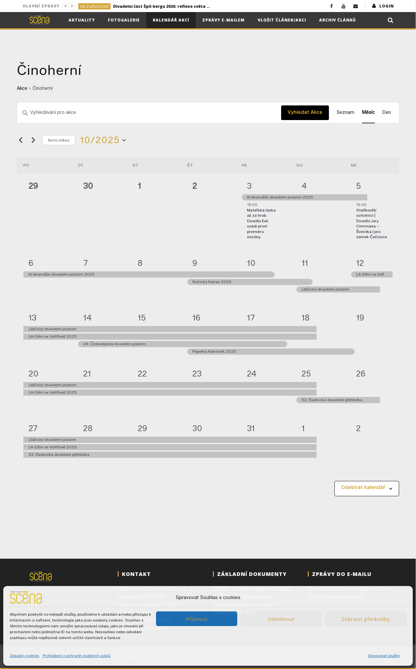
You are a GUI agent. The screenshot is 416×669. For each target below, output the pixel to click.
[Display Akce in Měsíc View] (368, 112)
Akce (22, 88)
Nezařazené (94, 6)
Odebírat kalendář (363, 487)
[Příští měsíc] (33, 140)
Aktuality (82, 20)
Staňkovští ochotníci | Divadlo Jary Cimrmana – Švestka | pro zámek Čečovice (371, 223)
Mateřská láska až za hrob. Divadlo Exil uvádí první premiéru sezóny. (261, 223)
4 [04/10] (304, 186)
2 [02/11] (358, 428)
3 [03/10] (249, 186)
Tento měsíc (58, 140)
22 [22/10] (142, 373)
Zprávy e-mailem (223, 20)
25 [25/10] (306, 373)
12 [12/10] (360, 263)
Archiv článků (337, 20)
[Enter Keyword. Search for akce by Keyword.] (149, 112)
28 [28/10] (88, 428)
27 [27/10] (33, 428)
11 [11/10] (305, 263)
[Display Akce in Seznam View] (345, 112)
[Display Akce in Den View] (387, 112)
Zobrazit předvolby (365, 619)
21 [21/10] (87, 373)
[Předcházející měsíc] (21, 140)
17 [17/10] (251, 317)
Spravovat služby (384, 655)
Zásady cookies (24, 655)
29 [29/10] (142, 428)
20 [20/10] (33, 373)
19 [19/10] (360, 317)
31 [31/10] (251, 428)
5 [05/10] (358, 186)
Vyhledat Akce (305, 112)
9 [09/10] (194, 263)
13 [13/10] (32, 317)
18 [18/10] (306, 317)
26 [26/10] (361, 373)
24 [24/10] (251, 373)
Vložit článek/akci (282, 20)
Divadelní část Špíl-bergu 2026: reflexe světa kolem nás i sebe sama (162, 6)
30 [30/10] (197, 428)
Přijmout (197, 619)
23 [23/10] (197, 373)
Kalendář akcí (171, 20)
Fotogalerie (124, 20)
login (386, 6)
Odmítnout (281, 619)
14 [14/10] (87, 317)
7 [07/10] (85, 263)
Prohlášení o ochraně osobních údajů (76, 655)
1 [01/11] (303, 428)
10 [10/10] (251, 263)
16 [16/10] (196, 317)
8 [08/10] (140, 263)
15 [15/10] (142, 317)
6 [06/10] (31, 263)
